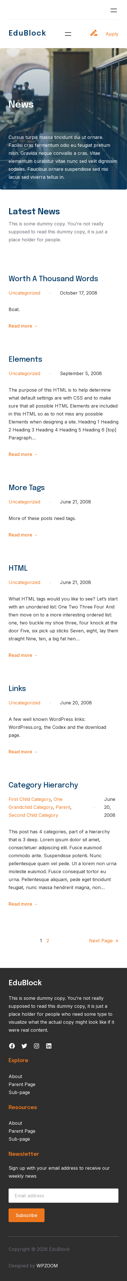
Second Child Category (33, 815)
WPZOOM (47, 1265)
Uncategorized (24, 293)
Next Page (103, 941)
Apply (112, 34)
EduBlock (28, 33)
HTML (18, 568)
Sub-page (19, 1092)
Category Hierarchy (43, 785)
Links (17, 689)
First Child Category (30, 799)
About (15, 1076)
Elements (25, 359)
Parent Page (22, 1084)
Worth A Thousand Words (53, 279)
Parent (63, 807)
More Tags (27, 488)
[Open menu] (113, 10)
